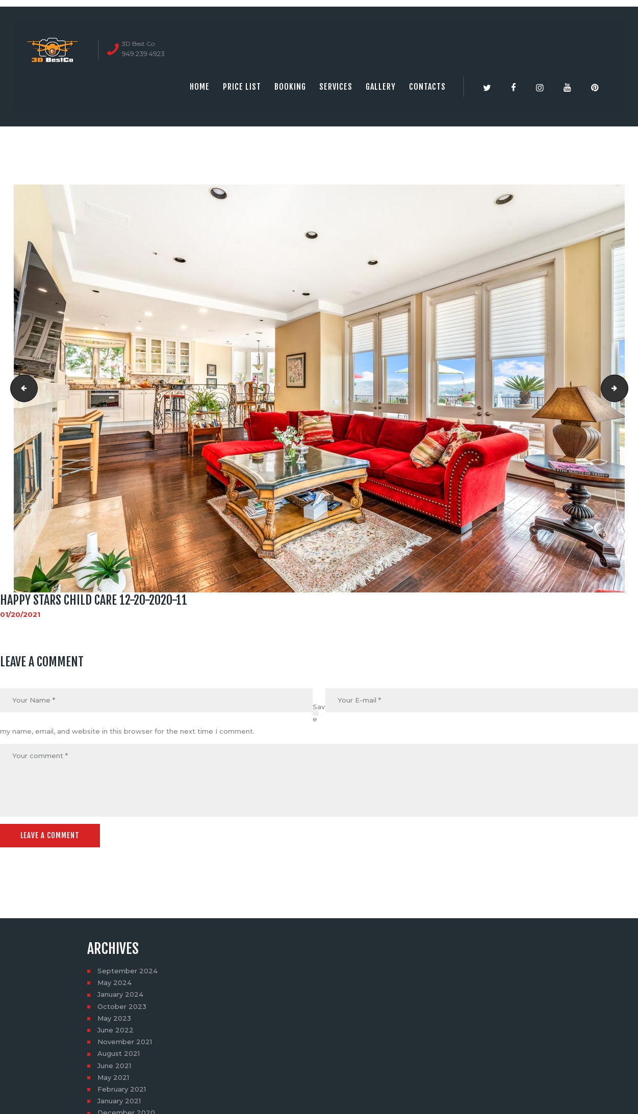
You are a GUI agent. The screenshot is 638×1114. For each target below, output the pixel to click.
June (115, 1030)
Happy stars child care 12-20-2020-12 (624, 388)
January (120, 994)
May (114, 982)
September (127, 971)
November (124, 1042)
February (121, 1089)
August (118, 1053)
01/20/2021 (20, 614)
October (121, 1006)
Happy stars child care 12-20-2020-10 (20, 388)
